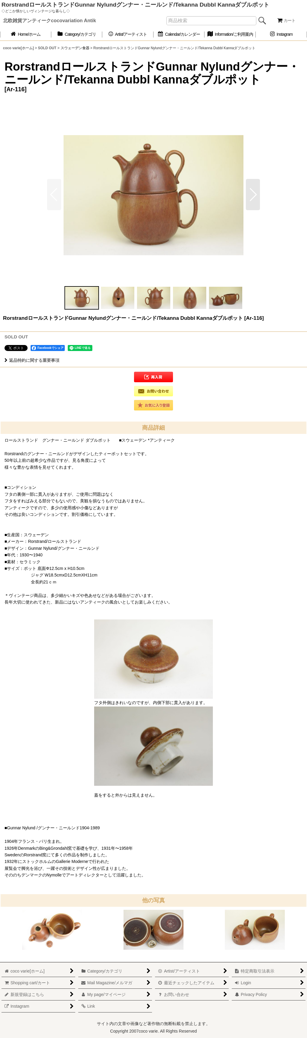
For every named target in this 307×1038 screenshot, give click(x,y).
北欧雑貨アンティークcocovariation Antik (49, 20)
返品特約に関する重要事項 (31, 360)
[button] (253, 194)
